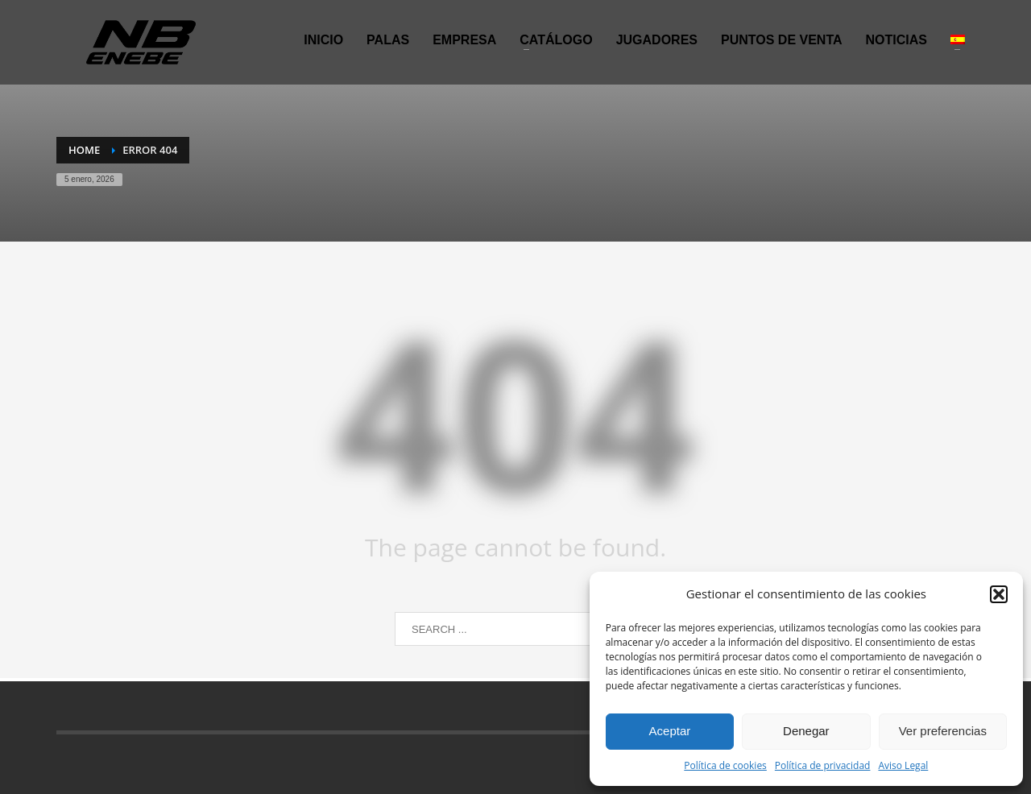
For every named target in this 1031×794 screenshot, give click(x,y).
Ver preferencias (943, 731)
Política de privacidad (823, 765)
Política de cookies (725, 765)
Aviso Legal (903, 765)
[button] (999, 594)
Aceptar (670, 731)
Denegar (806, 731)
